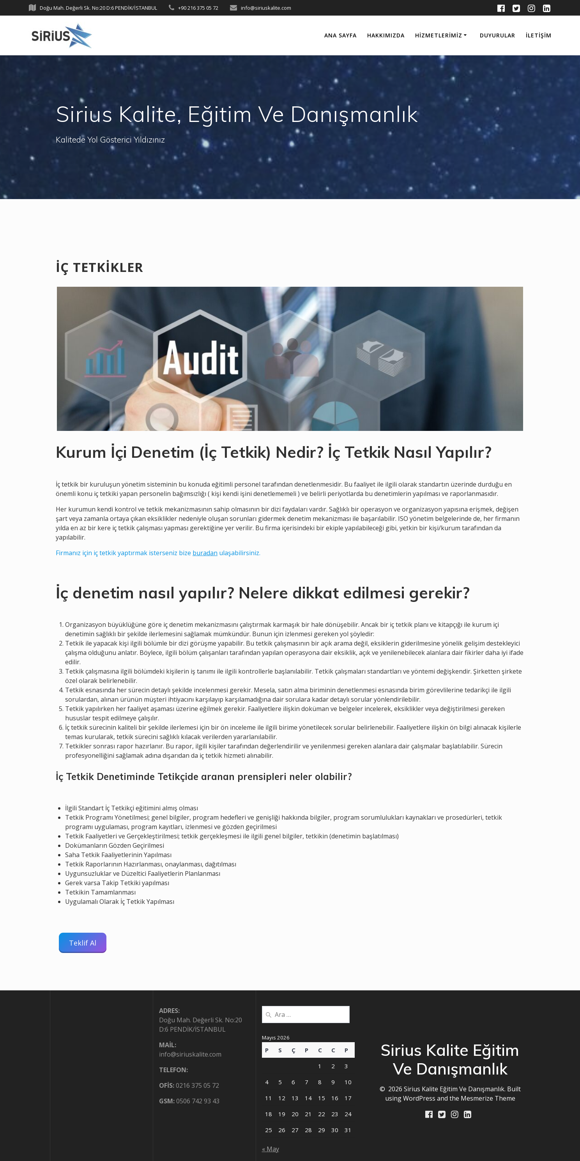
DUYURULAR (497, 35)
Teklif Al (82, 943)
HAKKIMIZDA (386, 35)
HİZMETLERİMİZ (438, 35)
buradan (205, 553)
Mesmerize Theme (488, 1098)
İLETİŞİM (539, 35)
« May (270, 1149)
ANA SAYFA (340, 35)
